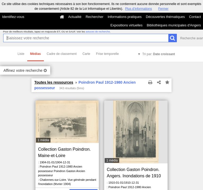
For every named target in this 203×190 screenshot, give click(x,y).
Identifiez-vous (13, 17)
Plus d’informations (138, 9)
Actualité (74, 17)
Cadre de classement (62, 54)
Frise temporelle (107, 54)
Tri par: (158, 54)
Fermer (163, 9)
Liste (21, 54)
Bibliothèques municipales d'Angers (174, 25)
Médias (35, 54)
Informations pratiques (125, 17)
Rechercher (94, 17)
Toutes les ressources (53, 82)
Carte (86, 54)
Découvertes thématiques (165, 17)
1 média (43, 140)
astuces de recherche (98, 31)
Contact (195, 17)
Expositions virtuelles (126, 25)
